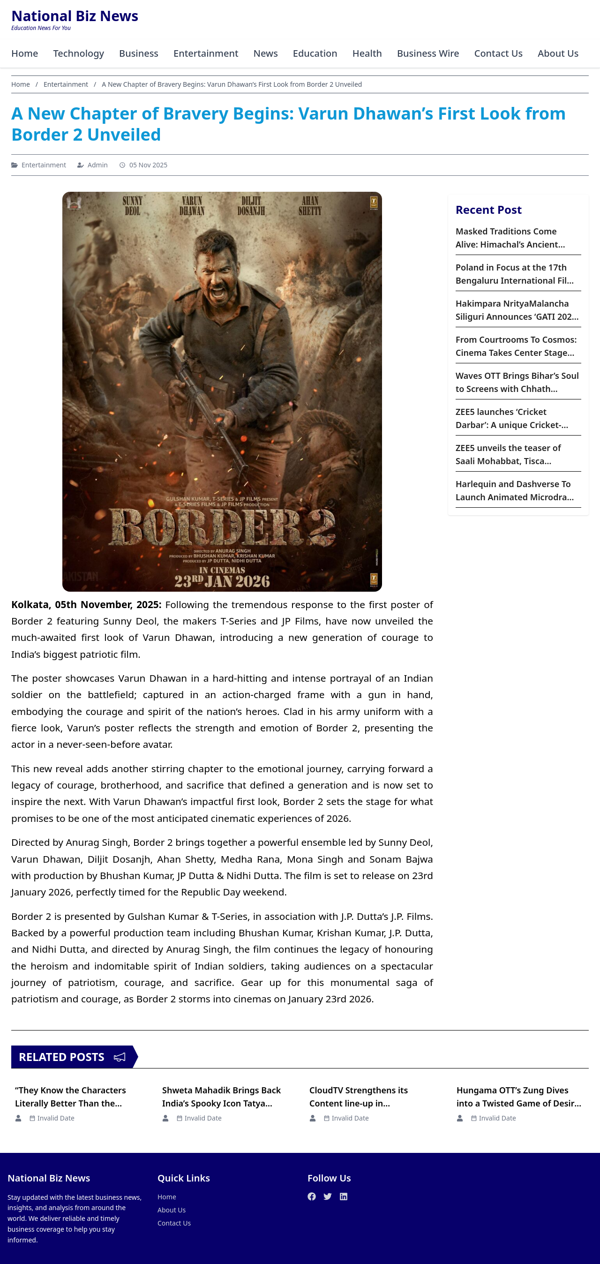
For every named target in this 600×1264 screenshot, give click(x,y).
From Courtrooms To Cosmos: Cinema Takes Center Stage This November (516, 346)
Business (139, 53)
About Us (559, 53)
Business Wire (429, 53)
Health (367, 53)
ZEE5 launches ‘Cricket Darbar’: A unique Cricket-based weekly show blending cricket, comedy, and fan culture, (515, 418)
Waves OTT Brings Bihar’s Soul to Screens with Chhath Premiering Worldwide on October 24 (517, 382)
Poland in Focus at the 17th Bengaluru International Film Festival (515, 274)
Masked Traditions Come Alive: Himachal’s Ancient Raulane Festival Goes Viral (511, 238)
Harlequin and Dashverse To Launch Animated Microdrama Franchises (518, 491)
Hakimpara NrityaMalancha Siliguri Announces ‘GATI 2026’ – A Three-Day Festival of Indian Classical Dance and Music (517, 310)
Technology (79, 53)
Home (24, 53)
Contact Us (499, 53)
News (266, 53)
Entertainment (206, 53)
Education (315, 53)
